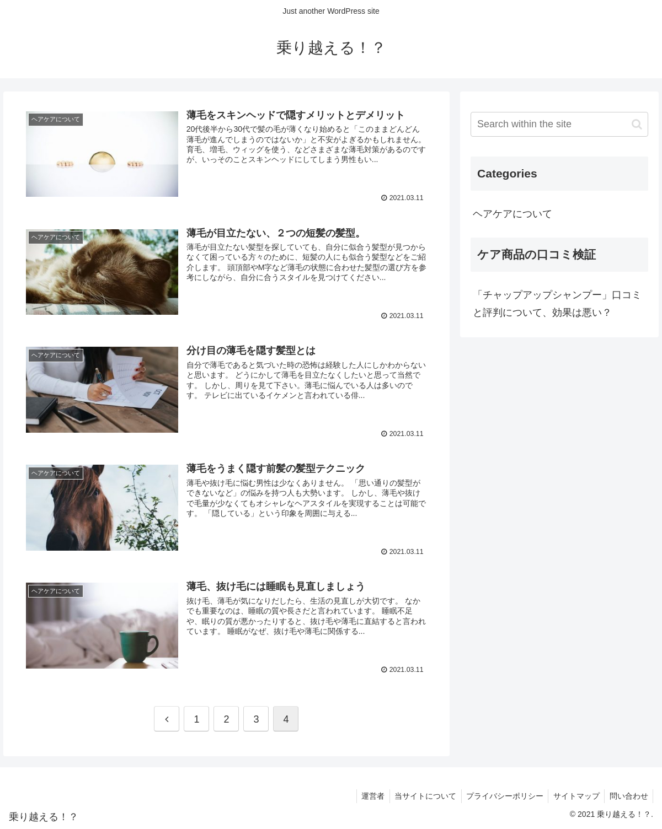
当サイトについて (419, 794)
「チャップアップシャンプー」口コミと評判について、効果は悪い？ (557, 303)
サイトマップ (574, 794)
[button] (637, 124)
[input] (559, 124)
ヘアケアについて (512, 213)
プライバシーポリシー (500, 794)
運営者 (365, 794)
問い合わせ (627, 794)
